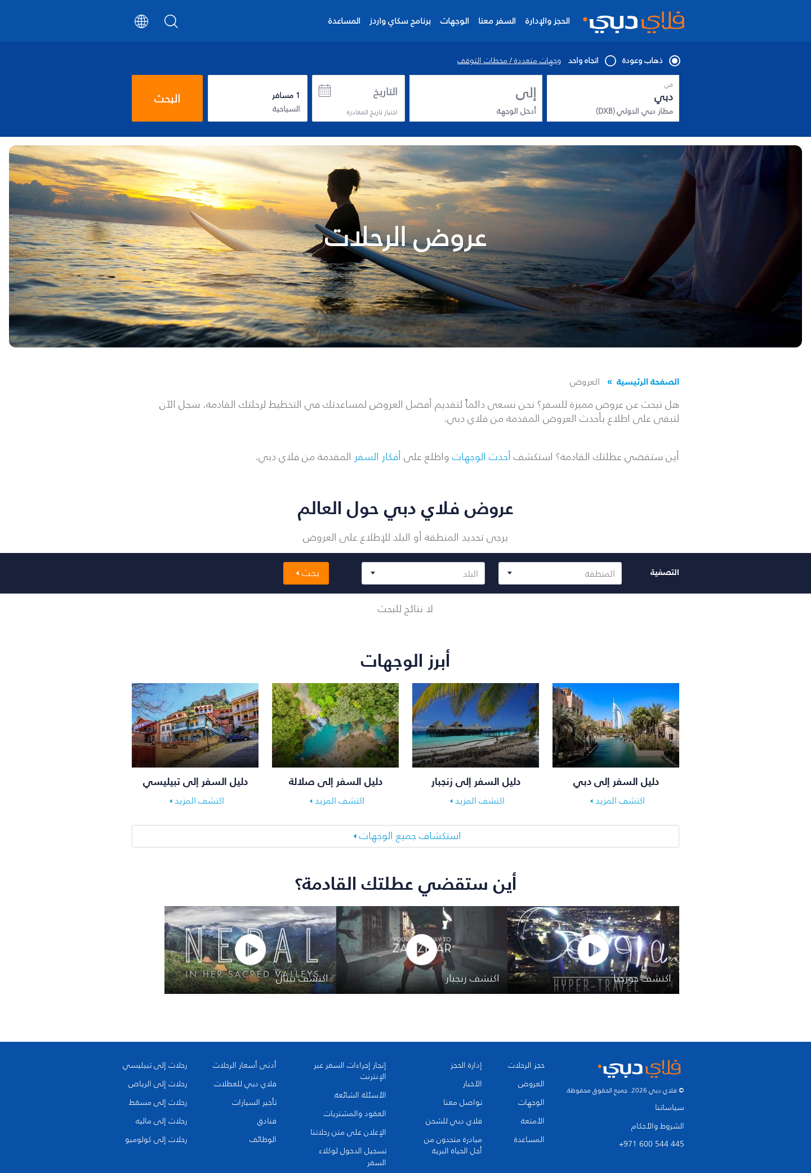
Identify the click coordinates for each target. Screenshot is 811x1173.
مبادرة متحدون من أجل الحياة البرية (453, 1145)
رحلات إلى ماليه (161, 1121)
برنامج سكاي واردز (400, 20)
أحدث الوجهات (481, 457)
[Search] (171, 24)
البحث (167, 99)
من (669, 84)
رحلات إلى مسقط (158, 1102)
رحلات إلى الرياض (157, 1084)
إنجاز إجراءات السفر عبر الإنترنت (350, 1071)
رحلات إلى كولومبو (156, 1139)
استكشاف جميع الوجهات (410, 836)
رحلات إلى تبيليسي (155, 1065)
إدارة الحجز (466, 1065)
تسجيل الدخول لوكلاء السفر (352, 1156)
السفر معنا (497, 20)
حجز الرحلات (526, 1065)
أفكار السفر (377, 457)
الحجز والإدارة (547, 20)
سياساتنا (669, 1107)
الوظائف (263, 1139)
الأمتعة (533, 1121)
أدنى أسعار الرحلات (245, 1065)
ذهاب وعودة (650, 61)
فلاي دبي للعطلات (245, 1084)
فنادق (267, 1121)
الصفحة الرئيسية (648, 381)
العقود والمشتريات (355, 1114)
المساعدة (344, 20)
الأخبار (472, 1084)
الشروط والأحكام (657, 1126)
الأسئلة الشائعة (360, 1095)
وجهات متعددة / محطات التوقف (509, 61)
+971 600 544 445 (651, 1144)
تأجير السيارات (254, 1102)
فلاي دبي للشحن (454, 1121)
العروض (531, 1084)
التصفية (664, 572)
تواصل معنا (462, 1102)
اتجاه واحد (591, 61)
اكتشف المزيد (620, 800)
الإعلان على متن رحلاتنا (348, 1132)
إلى (526, 93)
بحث (310, 573)
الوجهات (454, 20)
